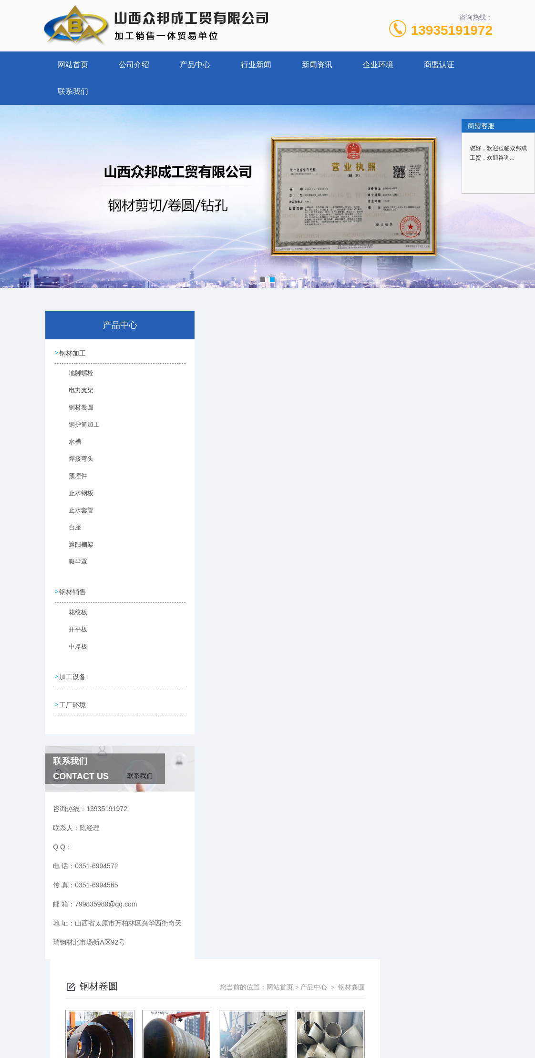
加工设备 (73, 674)
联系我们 (73, 91)
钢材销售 (73, 590)
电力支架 (75, 394)
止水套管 (75, 514)
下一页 (355, 676)
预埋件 (72, 480)
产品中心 (195, 65)
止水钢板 (75, 497)
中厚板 (72, 649)
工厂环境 (73, 701)
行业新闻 (256, 65)
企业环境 (378, 65)
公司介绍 (134, 65)
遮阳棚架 (75, 549)
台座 (69, 532)
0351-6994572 (173, 1012)
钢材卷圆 (75, 411)
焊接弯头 (75, 463)
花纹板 (72, 615)
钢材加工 (73, 352)
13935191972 (452, 30)
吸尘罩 (72, 566)
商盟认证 (439, 65)
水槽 (69, 446)
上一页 (300, 676)
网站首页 (73, 65)
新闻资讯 (317, 65)
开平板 (72, 632)
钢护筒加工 (78, 429)
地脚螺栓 (75, 377)
